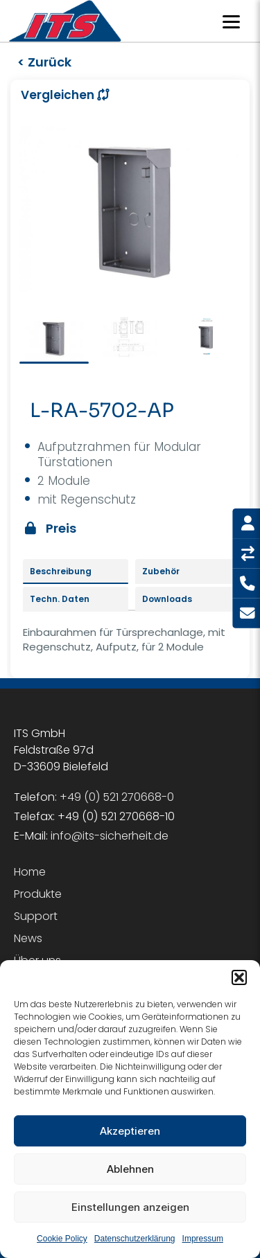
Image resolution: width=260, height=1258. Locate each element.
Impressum (202, 1240)
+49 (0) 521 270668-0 (117, 797)
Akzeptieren (130, 1132)
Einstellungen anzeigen (130, 1208)
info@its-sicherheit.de (109, 836)
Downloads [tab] (167, 599)
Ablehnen (130, 1170)
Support (36, 916)
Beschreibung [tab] (61, 571)
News (28, 938)
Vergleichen (65, 95)
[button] (239, 979)
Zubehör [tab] (161, 571)
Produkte (38, 894)
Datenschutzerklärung (134, 1240)
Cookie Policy (62, 1240)
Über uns (37, 960)
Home (30, 872)
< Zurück (44, 62)
